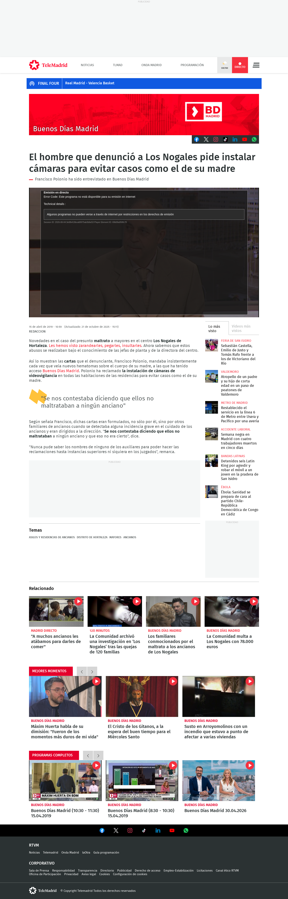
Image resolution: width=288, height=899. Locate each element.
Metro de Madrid (234, 402)
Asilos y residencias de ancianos (52, 537)
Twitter (206, 139)
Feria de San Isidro (236, 340)
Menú (256, 65)
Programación (192, 65)
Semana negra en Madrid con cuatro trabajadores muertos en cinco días (211, 434)
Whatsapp (254, 139)
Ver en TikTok (144, 831)
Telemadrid (50, 852)
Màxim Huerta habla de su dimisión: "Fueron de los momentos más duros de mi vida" (65, 696)
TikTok (225, 139)
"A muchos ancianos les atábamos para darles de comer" (56, 611)
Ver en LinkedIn (158, 830)
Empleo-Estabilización (179, 870)
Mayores (115, 537)
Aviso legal (89, 874)
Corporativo (42, 863)
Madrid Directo (44, 630)
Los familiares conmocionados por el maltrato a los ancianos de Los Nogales (173, 611)
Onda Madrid (151, 65)
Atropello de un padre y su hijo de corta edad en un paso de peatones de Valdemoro (211, 376)
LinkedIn (235, 139)
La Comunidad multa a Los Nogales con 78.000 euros (232, 611)
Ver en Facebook (102, 831)
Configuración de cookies (130, 874)
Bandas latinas (233, 456)
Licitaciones (205, 870)
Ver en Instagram (130, 830)
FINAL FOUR (48, 84)
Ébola (225, 487)
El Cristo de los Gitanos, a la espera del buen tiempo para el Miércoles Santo (142, 696)
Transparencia (87, 870)
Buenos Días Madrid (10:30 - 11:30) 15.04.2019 (65, 780)
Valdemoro (230, 371)
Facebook (196, 139)
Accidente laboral (236, 429)
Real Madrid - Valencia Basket (89, 83)
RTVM (34, 845)
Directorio (107, 870)
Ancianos (129, 537)
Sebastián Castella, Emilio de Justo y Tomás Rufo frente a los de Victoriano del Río (211, 345)
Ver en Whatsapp (186, 830)
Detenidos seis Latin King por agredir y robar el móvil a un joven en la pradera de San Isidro (211, 460)
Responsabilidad (63, 870)
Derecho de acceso (147, 870)
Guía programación (106, 852)
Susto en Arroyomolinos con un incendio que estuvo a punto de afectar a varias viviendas (218, 696)
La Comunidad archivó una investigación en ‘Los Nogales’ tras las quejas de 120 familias (115, 611)
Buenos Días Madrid (61, 371)
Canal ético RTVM (227, 870)
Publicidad (124, 870)
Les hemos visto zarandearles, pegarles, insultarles (95, 346)
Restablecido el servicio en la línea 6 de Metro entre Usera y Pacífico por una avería (211, 407)
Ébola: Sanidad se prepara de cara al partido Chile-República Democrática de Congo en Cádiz (211, 491)
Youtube (244, 139)
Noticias (87, 65)
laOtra (86, 852)
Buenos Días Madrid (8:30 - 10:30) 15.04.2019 (142, 780)
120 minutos (100, 630)
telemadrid (43, 890)
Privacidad (71, 874)
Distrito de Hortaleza (92, 537)
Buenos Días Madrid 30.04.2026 (218, 780)
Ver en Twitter (116, 831)
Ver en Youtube (172, 830)
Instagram (216, 139)
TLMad (117, 65)
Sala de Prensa (39, 870)
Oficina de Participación (45, 874)
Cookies (104, 874)
